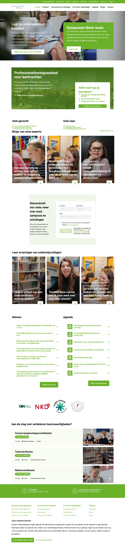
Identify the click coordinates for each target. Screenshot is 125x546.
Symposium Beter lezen (90, 99)
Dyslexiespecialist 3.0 (44, 509)
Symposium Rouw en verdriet (93, 101)
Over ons (104, 2)
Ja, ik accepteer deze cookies (23, 540)
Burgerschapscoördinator (45, 515)
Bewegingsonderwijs (69, 509)
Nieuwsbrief (60, 2)
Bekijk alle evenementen (92, 106)
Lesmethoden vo (94, 2)
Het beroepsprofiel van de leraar (21, 512)
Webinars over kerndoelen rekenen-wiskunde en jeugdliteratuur (35, 365)
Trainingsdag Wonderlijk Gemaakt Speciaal (84, 326)
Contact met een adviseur (22, 127)
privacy (86, 230)
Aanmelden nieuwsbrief (73, 127)
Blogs (103, 7)
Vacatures (75, 2)
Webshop (84, 2)
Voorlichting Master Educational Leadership (83, 334)
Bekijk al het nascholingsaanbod (30, 95)
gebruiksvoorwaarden (80, 232)
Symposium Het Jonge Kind (23, 129)
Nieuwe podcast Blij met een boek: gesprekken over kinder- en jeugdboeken (35, 342)
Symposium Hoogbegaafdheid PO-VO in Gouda (86, 365)
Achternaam (79, 206)
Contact (110, 7)
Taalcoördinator (67, 512)
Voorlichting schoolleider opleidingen (85, 349)
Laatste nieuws (70, 126)
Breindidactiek (41, 512)
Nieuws (68, 2)
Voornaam (62, 206)
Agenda (95, 7)
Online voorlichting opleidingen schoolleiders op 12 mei (35, 326)
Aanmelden (65, 231)
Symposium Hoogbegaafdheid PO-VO (93, 95)
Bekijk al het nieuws (49, 385)
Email (60, 214)
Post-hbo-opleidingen (81, 7)
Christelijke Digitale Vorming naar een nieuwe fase (34, 334)
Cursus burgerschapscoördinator (25, 126)
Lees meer (74, 49)
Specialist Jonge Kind (69, 515)
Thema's (45, 7)
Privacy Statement (73, 225)
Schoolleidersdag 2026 (79, 357)
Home (37, 7)
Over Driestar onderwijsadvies (20, 509)
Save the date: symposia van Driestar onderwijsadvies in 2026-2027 (31, 357)
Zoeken (111, 2)
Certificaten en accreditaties (19, 515)
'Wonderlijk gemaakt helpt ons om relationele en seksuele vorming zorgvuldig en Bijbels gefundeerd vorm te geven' (35, 373)
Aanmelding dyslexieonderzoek (75, 129)
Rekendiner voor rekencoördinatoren (85, 342)
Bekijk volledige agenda (99, 383)
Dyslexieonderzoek (48, 2)
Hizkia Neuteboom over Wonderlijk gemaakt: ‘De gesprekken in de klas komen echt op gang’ (35, 350)
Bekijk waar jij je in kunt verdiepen (27, 52)
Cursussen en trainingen (60, 7)
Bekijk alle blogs (105, 131)
